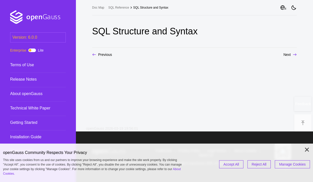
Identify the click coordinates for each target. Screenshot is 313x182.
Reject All (259, 164)
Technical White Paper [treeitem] (33, 108)
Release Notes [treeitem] (33, 79)
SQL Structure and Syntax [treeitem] (150, 7)
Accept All (231, 164)
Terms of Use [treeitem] (33, 65)
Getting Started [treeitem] (33, 123)
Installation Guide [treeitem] (33, 137)
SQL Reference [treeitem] (118, 7)
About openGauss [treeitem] (33, 94)
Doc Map (98, 7)
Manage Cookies (292, 164)
